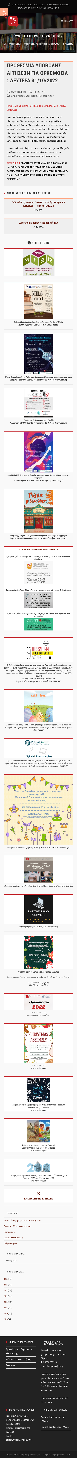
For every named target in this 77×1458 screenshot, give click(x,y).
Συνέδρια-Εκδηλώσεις (13, 1237)
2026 (6, 1279)
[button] (4, 12)
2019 (6, 1319)
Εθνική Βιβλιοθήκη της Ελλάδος (55, 1427)
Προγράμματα (9, 1232)
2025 (6, 1285)
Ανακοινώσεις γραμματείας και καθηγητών (32, 96)
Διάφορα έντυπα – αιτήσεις (18, 1359)
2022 (6, 1302)
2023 (6, 1296)
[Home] (5, 44)
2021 (6, 1307)
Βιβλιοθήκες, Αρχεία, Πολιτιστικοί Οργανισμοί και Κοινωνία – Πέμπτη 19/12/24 (39, 204)
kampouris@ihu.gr (55, 1366)
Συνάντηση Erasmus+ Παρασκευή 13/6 (38, 222)
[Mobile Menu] (67, 21)
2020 (6, 1313)
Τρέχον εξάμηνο (10, 1243)
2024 (6, 1290)
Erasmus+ (10, 1365)
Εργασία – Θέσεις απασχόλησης (17, 1226)
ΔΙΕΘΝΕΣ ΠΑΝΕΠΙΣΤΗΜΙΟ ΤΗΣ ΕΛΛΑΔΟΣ (28, 5)
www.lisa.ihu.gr (18, 92)
